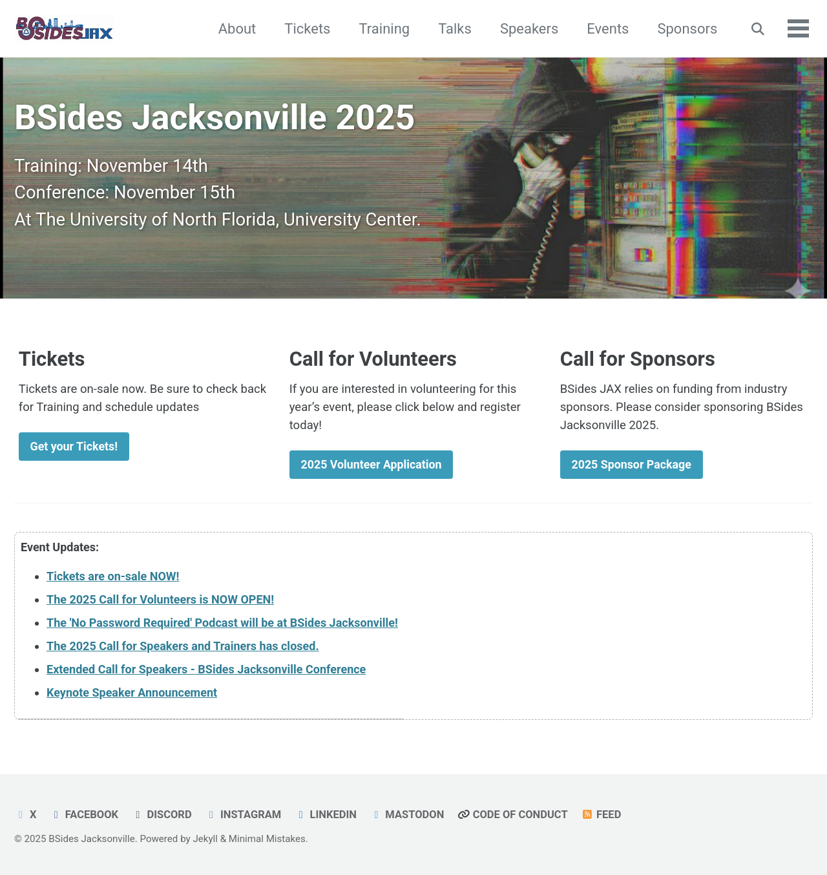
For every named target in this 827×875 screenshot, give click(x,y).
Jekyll (205, 839)
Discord (162, 814)
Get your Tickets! (75, 446)
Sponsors (686, 29)
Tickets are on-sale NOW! (113, 577)
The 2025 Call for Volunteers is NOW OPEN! (160, 600)
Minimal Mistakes (267, 839)
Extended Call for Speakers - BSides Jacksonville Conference (206, 670)
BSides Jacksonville (91, 839)
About (235, 29)
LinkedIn (328, 814)
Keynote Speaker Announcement (132, 694)
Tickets (306, 29)
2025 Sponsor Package (634, 465)
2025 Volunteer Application (374, 465)
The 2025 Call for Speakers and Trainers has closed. (183, 647)
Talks (453, 29)
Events (606, 29)
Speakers (527, 29)
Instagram (245, 814)
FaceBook (85, 814)
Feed (605, 814)
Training (382, 29)
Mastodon (410, 814)
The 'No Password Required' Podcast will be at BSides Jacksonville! (222, 624)
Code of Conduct (516, 814)
